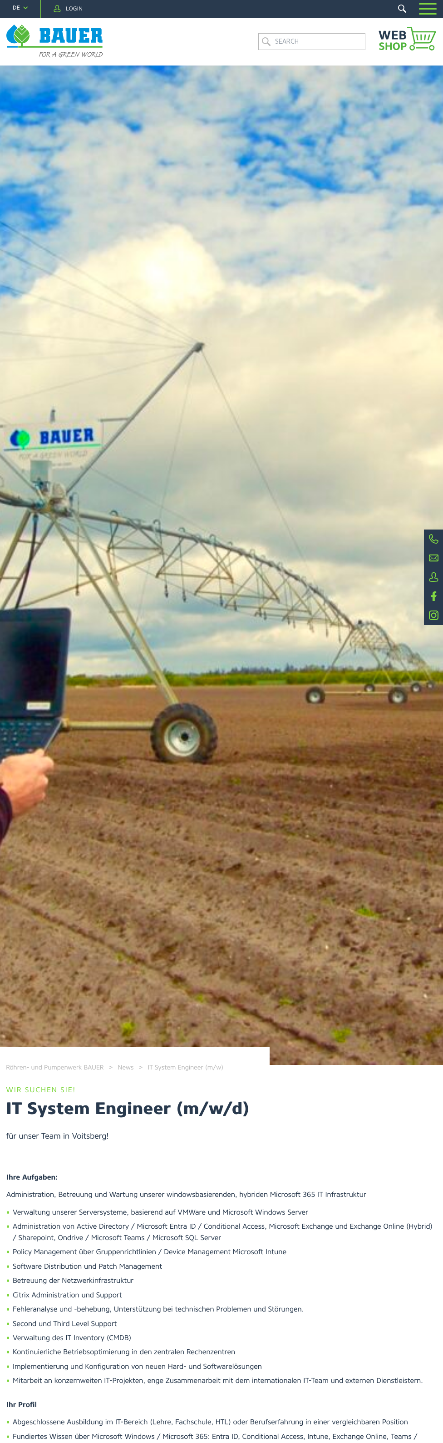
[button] (428, 9)
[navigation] (20, 8)
